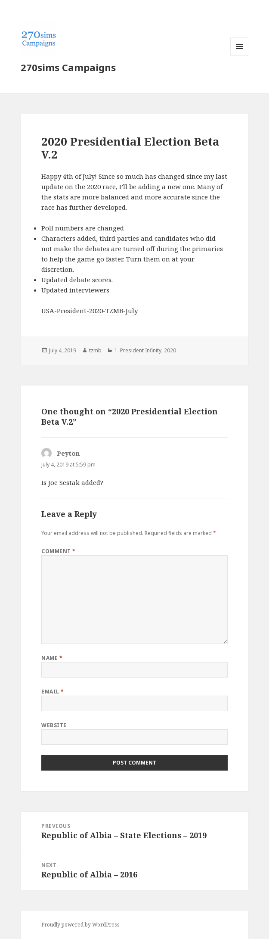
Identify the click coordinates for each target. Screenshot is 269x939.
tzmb (95, 350)
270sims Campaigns (68, 67)
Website (53, 725)
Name (51, 658)
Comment (58, 551)
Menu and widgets (239, 55)
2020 (170, 350)
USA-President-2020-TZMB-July (89, 310)
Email (52, 691)
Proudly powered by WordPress (80, 924)
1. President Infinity (137, 350)
